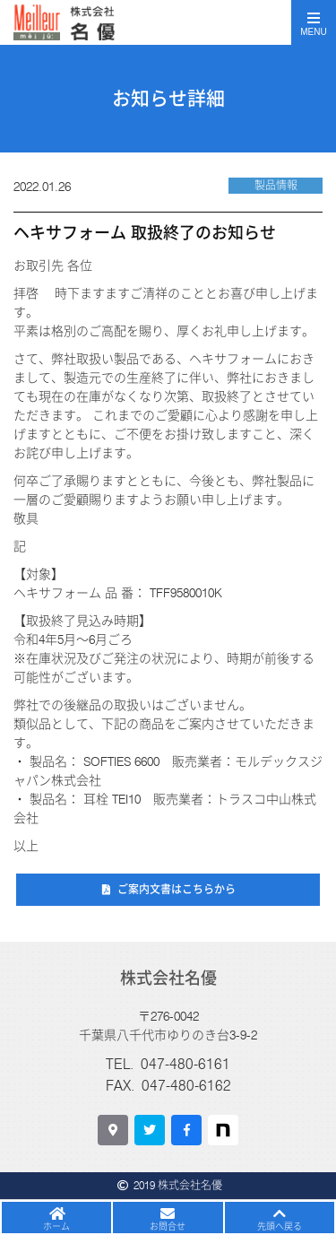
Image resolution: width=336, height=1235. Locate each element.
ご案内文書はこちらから (176, 889)
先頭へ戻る (279, 1226)
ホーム (56, 1226)
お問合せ (167, 1226)
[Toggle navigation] (313, 22)
